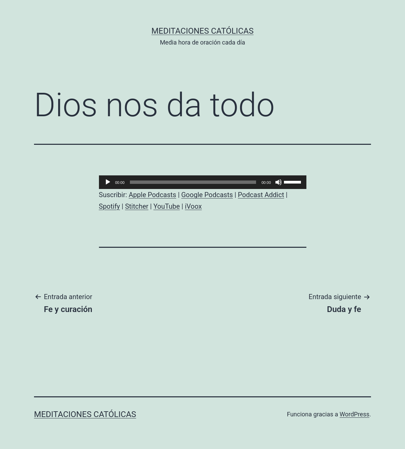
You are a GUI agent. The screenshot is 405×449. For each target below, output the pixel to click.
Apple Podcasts (152, 195)
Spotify (109, 206)
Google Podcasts (207, 195)
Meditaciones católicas (202, 31)
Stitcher (137, 206)
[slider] (193, 182)
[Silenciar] (278, 182)
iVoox (193, 206)
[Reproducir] (107, 182)
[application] (202, 182)
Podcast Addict (261, 195)
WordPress (354, 414)
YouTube (166, 206)
